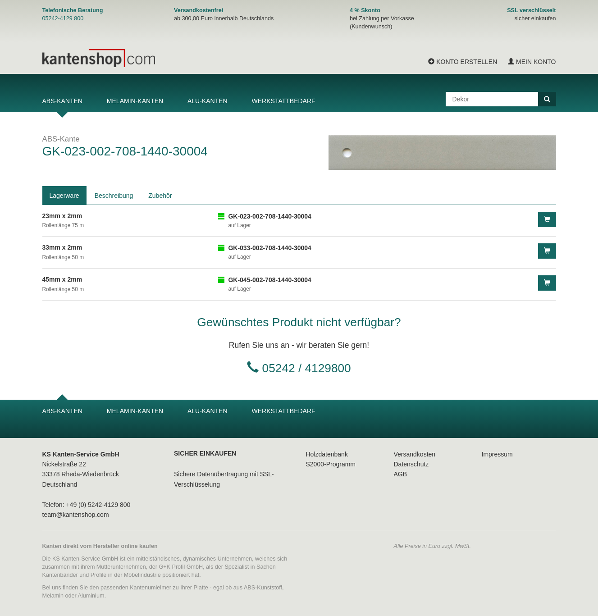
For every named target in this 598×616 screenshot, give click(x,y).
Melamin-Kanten (135, 101)
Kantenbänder (60, 575)
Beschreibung (114, 195)
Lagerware (64, 195)
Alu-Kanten (207, 101)
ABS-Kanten (62, 101)
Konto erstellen (462, 61)
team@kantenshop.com (75, 514)
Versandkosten (415, 454)
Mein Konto (532, 61)
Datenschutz (411, 464)
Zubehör (160, 195)
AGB (400, 474)
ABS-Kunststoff (263, 587)
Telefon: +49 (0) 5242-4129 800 (86, 504)
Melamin (53, 596)
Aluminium (91, 596)
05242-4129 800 (63, 18)
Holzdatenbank (327, 454)
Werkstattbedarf (283, 101)
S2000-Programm (331, 464)
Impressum (497, 454)
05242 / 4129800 (306, 368)
